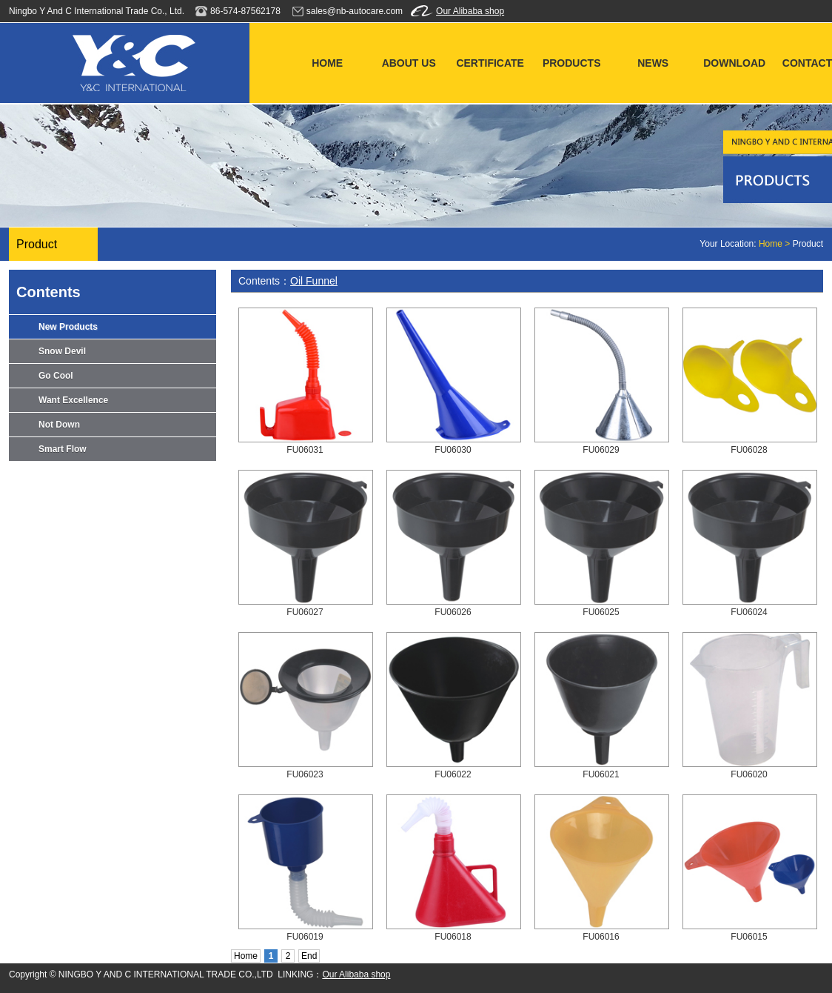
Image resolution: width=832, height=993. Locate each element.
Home (246, 956)
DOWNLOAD (734, 63)
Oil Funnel (314, 281)
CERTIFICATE (490, 63)
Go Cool (55, 376)
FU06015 (749, 936)
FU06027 (304, 612)
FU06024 (749, 612)
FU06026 (453, 612)
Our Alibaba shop (470, 11)
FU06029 (601, 450)
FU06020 (749, 774)
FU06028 (749, 450)
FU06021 (601, 774)
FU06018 (453, 936)
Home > (776, 244)
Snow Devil (62, 351)
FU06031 (304, 450)
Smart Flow (62, 449)
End (309, 956)
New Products (68, 327)
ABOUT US (409, 63)
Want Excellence (73, 400)
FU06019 (304, 936)
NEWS (652, 63)
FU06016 (601, 936)
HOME (327, 63)
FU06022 (453, 774)
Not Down (59, 424)
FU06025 (601, 612)
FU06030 (453, 450)
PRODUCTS (572, 63)
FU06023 (304, 774)
